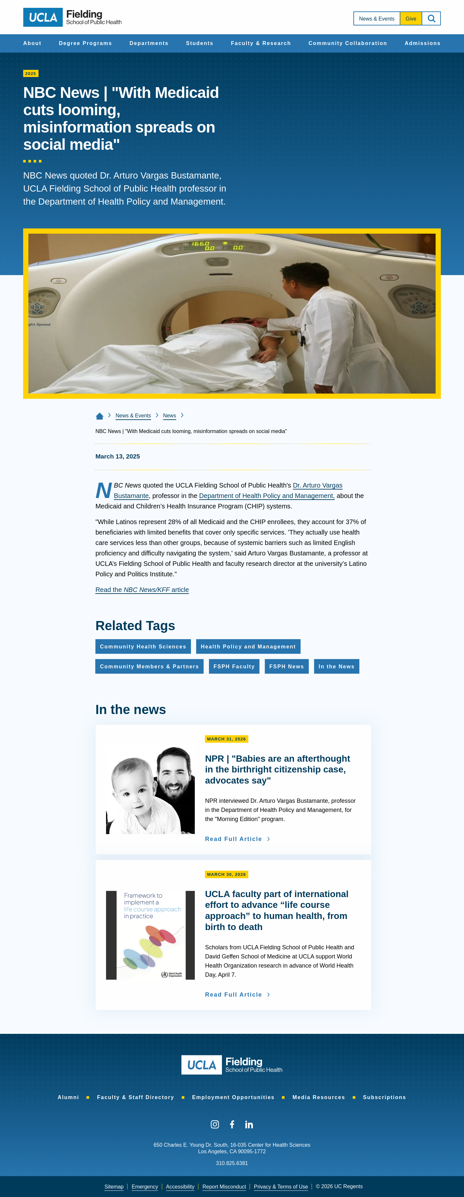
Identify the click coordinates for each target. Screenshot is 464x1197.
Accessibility (180, 1186)
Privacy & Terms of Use (281, 1186)
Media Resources (318, 1097)
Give (411, 19)
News (169, 415)
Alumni (68, 1097)
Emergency (144, 1186)
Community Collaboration (347, 43)
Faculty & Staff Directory (135, 1097)
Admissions (423, 43)
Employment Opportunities (233, 1097)
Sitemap (114, 1186)
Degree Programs (85, 43)
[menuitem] (32, 43)
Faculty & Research (261, 43)
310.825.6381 (232, 1163)
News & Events (376, 19)
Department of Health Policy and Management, (267, 495)
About (32, 43)
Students (199, 43)
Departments (149, 43)
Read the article (142, 589)
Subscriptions (385, 1097)
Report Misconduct (224, 1186)
